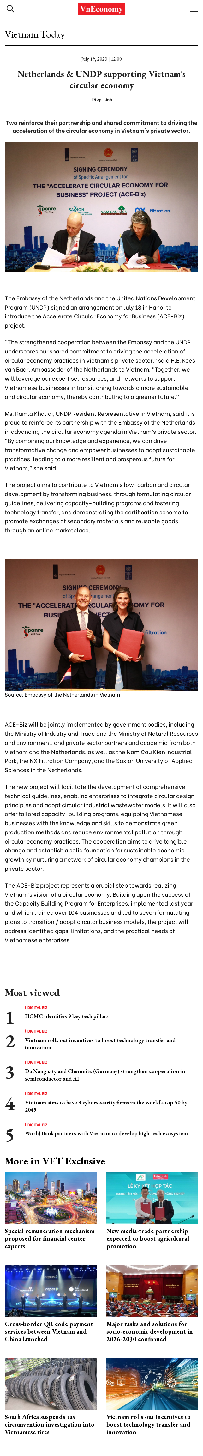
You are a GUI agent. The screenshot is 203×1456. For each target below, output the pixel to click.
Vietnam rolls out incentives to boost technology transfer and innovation (148, 1424)
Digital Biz (37, 1007)
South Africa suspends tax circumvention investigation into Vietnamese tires (49, 1424)
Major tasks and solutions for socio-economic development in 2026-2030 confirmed (149, 1331)
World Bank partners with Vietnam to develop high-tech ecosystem (106, 1133)
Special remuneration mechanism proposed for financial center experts (49, 1238)
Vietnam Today (35, 34)
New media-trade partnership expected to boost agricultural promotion (147, 1238)
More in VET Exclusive (55, 1161)
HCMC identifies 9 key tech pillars (67, 1016)
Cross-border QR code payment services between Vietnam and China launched (49, 1331)
